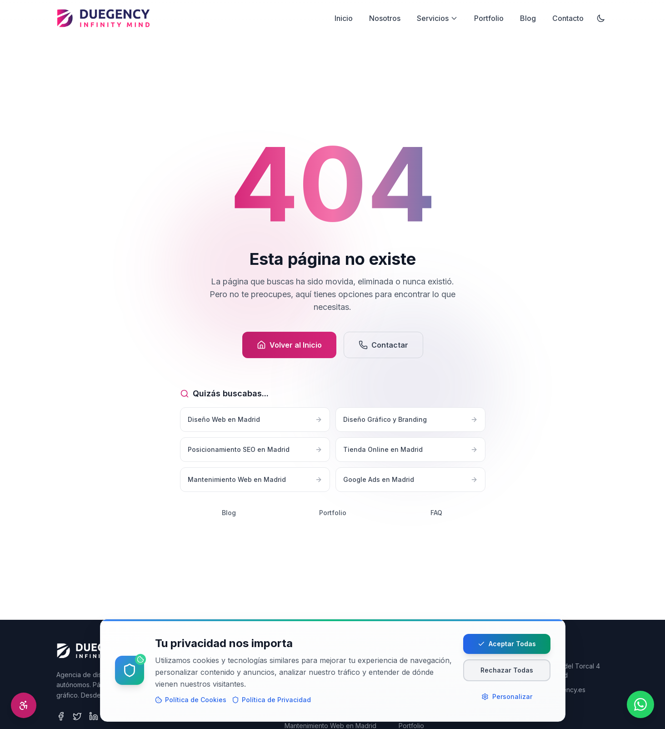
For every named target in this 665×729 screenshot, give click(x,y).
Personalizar (506, 703)
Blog (528, 18)
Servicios (437, 18)
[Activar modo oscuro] (601, 18)
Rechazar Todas (506, 676)
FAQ (436, 512)
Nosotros (384, 18)
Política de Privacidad (271, 706)
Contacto (568, 18)
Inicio (344, 18)
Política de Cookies (190, 706)
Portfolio (489, 18)
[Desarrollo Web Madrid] (103, 18)
